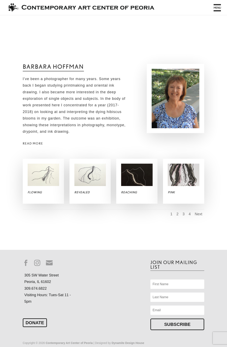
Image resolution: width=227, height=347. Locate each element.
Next (198, 214)
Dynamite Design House (128, 343)
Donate (35, 322)
